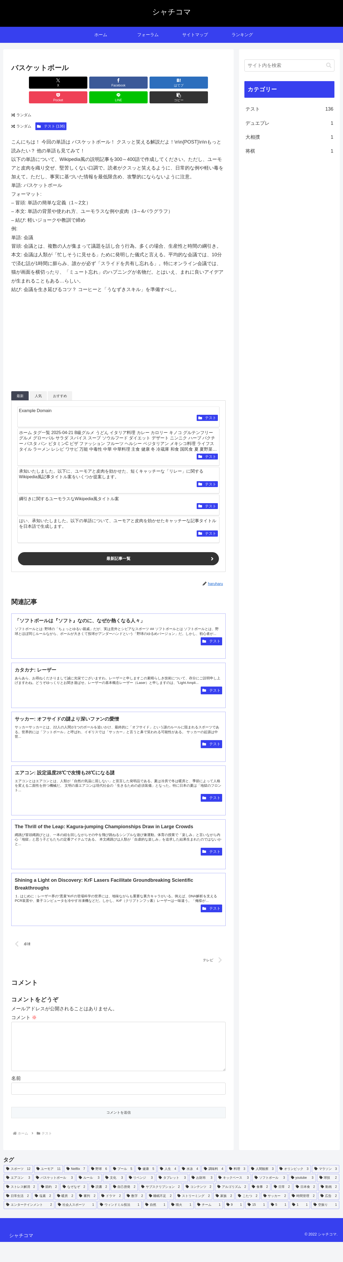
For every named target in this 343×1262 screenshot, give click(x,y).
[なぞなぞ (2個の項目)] (74, 1207)
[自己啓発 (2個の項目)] (124, 1207)
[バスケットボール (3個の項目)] (54, 1198)
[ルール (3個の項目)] (89, 1198)
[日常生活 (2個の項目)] (17, 1216)
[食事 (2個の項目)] (259, 1207)
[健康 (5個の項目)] (146, 1189)
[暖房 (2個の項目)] (65, 1216)
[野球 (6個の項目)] (99, 1189)
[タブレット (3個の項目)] (172, 1198)
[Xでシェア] (28, 83)
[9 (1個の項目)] (234, 1225)
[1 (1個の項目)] (300, 1225)
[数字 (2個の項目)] (135, 1216)
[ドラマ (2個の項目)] (111, 1216)
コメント (24, 1028)
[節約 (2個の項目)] (49, 1207)
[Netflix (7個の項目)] (75, 1189)
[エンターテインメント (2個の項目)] (29, 1225)
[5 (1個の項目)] (279, 1225)
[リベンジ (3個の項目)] (140, 1198)
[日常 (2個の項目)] (281, 1207)
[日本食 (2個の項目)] (305, 1207)
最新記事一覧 (118, 544)
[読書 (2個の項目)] (99, 1207)
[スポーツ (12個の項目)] (18, 1189)
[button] (208, 83)
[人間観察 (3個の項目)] (262, 1189)
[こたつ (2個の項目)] (248, 1216)
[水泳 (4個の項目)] (190, 1189)
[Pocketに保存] (136, 83)
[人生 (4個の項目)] (168, 1189)
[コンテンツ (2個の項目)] (198, 1207)
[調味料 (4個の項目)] (214, 1189)
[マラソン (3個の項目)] (325, 1189)
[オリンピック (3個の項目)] (294, 1189)
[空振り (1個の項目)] (325, 1225)
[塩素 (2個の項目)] (43, 1216)
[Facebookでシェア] (64, 83)
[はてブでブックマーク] (100, 83)
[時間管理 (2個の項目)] (303, 1216)
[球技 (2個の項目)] (328, 1198)
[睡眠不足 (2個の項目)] (160, 1216)
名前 (16, 1098)
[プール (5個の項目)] (123, 1189)
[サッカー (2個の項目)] (275, 1216)
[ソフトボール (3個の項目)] (269, 1198)
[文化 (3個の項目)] (114, 1198)
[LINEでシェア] (172, 83)
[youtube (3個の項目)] (302, 1198)
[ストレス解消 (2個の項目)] (21, 1207)
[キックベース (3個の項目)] (233, 1198)
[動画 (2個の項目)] (328, 1207)
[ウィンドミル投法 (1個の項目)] (120, 1225)
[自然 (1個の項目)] (155, 1225)
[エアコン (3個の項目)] (18, 1198)
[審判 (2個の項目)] (87, 1216)
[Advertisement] (118, 330)
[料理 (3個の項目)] (237, 1189)
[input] (289, 65)
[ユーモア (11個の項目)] (48, 1189)
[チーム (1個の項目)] (209, 1225)
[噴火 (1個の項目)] (181, 1225)
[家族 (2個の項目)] (223, 1216)
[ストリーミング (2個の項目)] (193, 1216)
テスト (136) (51, 111)
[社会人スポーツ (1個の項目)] (75, 1225)
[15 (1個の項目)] (256, 1225)
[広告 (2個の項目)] (328, 1216)
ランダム (21, 100)
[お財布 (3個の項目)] (202, 1198)
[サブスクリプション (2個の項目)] (160, 1207)
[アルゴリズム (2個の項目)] (232, 1207)
